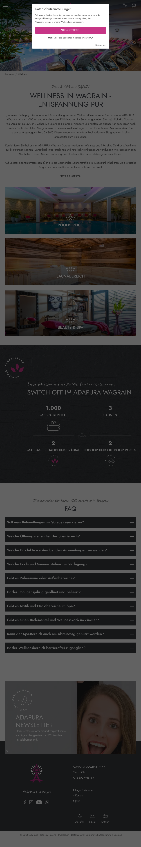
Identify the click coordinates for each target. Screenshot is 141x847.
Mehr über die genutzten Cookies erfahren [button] (69, 37)
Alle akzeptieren (71, 30)
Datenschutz (100, 45)
